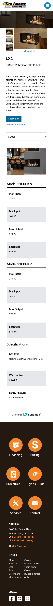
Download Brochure (16, 124)
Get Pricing (13, 118)
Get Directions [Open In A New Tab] (20, 546)
